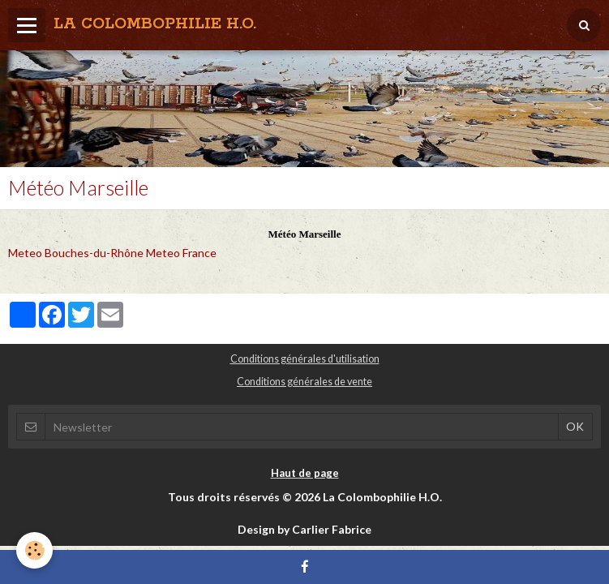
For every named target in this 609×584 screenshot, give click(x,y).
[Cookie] (34, 550)
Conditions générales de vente (304, 382)
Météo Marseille (304, 234)
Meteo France (181, 253)
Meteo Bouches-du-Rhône (76, 253)
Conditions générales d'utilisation (305, 359)
